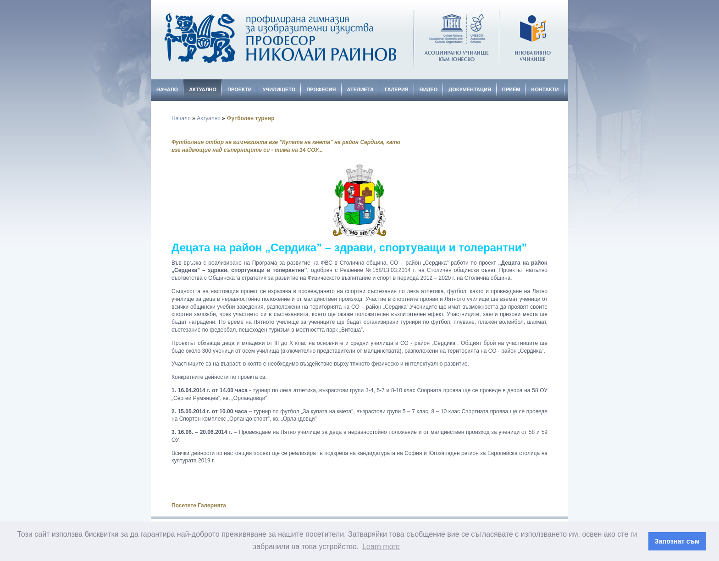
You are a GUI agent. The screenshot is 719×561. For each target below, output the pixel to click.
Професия (321, 89)
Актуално (202, 89)
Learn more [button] (381, 546)
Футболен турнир (250, 118)
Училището (279, 89)
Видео (429, 89)
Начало (167, 89)
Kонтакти (545, 89)
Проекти (239, 89)
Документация (469, 89)
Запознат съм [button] (677, 541)
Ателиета (360, 89)
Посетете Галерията (198, 505)
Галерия (397, 89)
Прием (511, 89)
